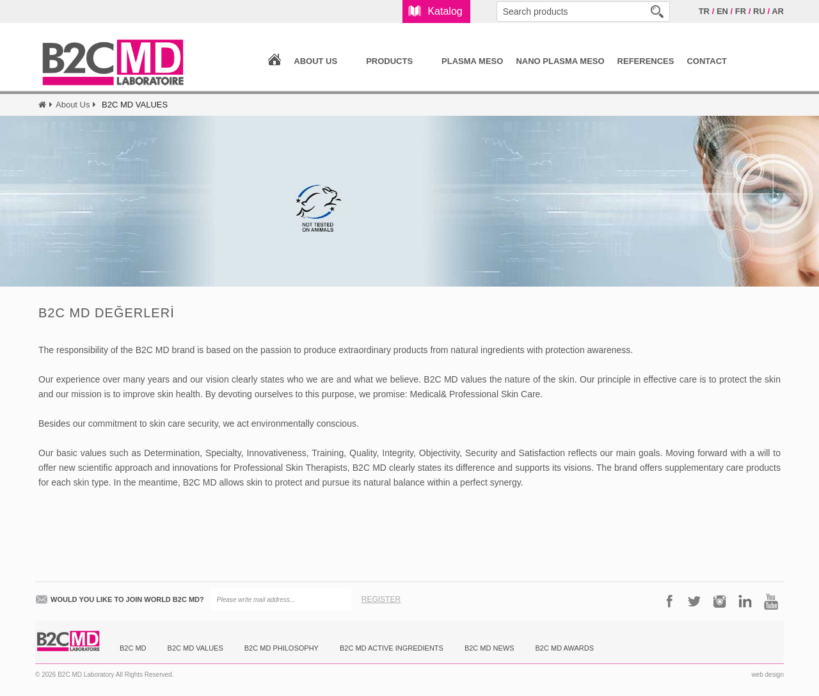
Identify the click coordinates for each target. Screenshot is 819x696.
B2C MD (133, 648)
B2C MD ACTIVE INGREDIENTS (391, 648)
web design (767, 674)
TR (704, 11)
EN (722, 11)
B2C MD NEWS (489, 648)
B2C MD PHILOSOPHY (281, 648)
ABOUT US (315, 61)
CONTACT (707, 61)
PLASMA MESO (472, 61)
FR (740, 11)
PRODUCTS (389, 61)
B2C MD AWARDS (565, 648)
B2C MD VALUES (195, 648)
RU (759, 11)
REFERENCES (645, 61)
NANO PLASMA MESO (560, 61)
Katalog (444, 11)
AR (778, 11)
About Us (73, 104)
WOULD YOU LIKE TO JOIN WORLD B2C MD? (127, 599)
